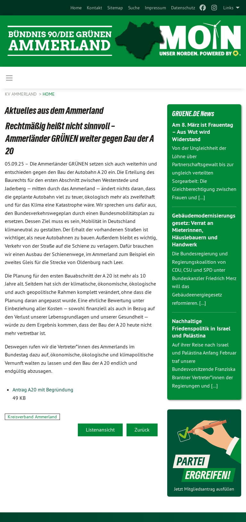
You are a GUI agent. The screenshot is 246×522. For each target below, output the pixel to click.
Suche (134, 8)
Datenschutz (183, 8)
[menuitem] (76, 7)
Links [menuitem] (228, 8)
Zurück (142, 429)
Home (76, 8)
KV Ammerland (21, 94)
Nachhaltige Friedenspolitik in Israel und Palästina (201, 328)
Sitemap (115, 8)
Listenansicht (100, 429)
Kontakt (94, 8)
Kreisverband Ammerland (32, 417)
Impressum (155, 8)
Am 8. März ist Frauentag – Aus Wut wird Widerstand (202, 132)
